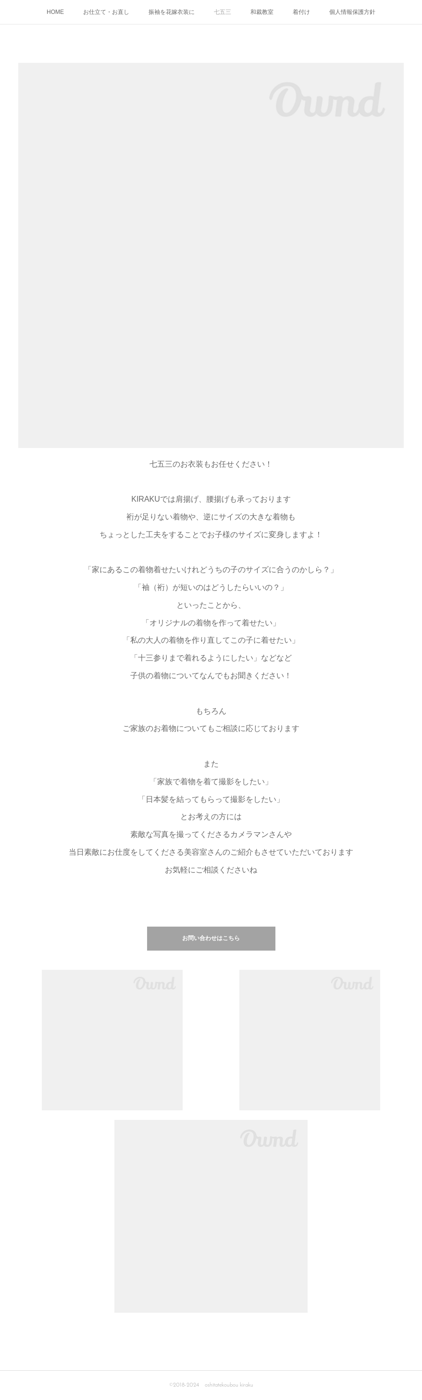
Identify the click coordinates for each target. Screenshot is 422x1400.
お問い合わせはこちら (211, 938)
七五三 (222, 12)
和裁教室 (261, 12)
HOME (55, 12)
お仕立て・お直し (106, 12)
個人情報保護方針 (352, 12)
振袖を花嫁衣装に (172, 12)
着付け (301, 12)
